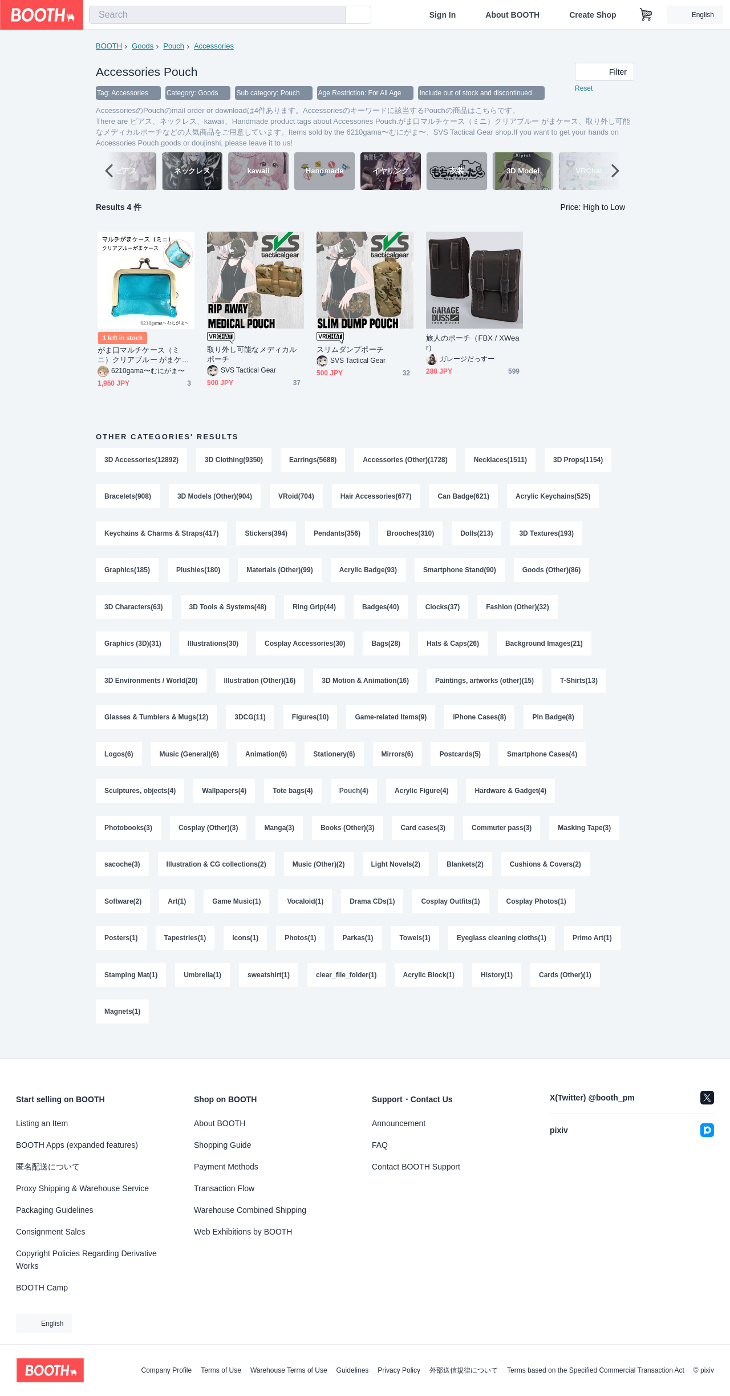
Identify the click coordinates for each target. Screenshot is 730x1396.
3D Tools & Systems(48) (228, 611)
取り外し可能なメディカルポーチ (252, 355)
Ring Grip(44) (314, 611)
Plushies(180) (198, 573)
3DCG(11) (250, 724)
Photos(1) (301, 950)
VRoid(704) (296, 498)
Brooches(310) (411, 536)
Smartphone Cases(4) (543, 762)
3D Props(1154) (578, 460)
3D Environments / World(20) (151, 686)
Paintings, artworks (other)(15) (485, 686)
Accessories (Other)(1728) (405, 460)
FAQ (380, 1145)
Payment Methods (226, 1166)
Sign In (442, 15)
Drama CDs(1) (372, 912)
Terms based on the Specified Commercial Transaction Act (595, 1370)
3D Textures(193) (547, 536)
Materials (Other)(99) (279, 573)
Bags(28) (386, 649)
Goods (142, 46)
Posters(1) (121, 950)
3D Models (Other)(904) (214, 498)
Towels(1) (415, 950)
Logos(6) (118, 762)
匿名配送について (48, 1166)
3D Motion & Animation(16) (365, 686)
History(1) (497, 988)
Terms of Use (221, 1370)
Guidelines (352, 1370)
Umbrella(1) (202, 988)
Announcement (398, 1123)
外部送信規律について (463, 1370)
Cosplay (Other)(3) (208, 837)
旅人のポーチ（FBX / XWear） (473, 343)
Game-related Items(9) (391, 724)
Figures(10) (310, 724)
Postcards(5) (460, 762)
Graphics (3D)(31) (132, 649)
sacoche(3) (122, 875)
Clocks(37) (442, 611)
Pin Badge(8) (553, 724)
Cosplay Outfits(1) (450, 912)
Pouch (173, 46)
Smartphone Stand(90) (460, 573)
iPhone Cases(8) (479, 724)
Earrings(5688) (312, 460)
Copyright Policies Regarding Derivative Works (86, 1259)
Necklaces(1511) (500, 460)
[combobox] (217, 15)
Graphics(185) (127, 573)
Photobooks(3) (128, 837)
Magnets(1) (122, 1025)
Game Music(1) (236, 912)
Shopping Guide (222, 1145)
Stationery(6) (334, 762)
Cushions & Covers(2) (545, 875)
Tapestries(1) (185, 950)
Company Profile (166, 1370)
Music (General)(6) (190, 762)
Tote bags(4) (293, 799)
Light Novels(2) (396, 875)
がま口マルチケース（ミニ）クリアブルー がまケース (143, 355)
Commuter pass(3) (502, 837)
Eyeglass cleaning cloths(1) (501, 950)
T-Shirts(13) (579, 686)
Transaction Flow (224, 1188)
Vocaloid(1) (305, 912)
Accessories (214, 46)
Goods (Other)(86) (552, 573)
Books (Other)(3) (348, 837)
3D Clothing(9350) (234, 460)
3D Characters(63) (133, 611)
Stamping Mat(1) (130, 988)
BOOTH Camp (42, 1287)
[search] (334, 15)
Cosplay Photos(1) (536, 912)
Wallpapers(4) (224, 799)
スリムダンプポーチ (350, 350)
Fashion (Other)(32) (518, 611)
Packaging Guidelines (54, 1210)
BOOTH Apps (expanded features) (77, 1145)
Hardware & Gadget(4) (511, 799)
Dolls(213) (477, 536)
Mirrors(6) (397, 762)
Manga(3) (280, 837)
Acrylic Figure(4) (422, 799)
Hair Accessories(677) (376, 498)
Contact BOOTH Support (416, 1166)
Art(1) (177, 912)
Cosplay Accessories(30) (305, 649)
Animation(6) (266, 762)
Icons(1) (246, 950)
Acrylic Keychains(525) (553, 498)
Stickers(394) (266, 536)
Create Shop (592, 15)
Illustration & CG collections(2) (216, 875)
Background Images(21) (544, 649)
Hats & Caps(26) (453, 649)
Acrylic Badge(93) (368, 573)
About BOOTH (512, 15)
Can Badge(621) (464, 498)
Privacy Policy (399, 1370)
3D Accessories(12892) (141, 460)
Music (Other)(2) (319, 875)
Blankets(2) (465, 875)
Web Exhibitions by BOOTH (243, 1231)
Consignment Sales (50, 1231)
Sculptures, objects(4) (140, 799)
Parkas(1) (358, 950)
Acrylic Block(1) (429, 988)
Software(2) (122, 912)
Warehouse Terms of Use (288, 1370)
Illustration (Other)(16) (260, 686)
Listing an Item (42, 1123)
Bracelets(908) (127, 498)
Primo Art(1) (593, 950)
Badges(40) (381, 611)
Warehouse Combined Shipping (250, 1210)
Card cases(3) (423, 837)
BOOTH (109, 46)
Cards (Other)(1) (566, 988)
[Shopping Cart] (646, 15)
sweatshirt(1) (269, 988)
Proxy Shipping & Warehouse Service (82, 1188)
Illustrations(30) (213, 649)
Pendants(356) (337, 536)
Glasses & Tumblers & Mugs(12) (156, 724)
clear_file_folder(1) (346, 988)
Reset (584, 89)
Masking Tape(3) (584, 837)
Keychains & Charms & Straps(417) (161, 536)
